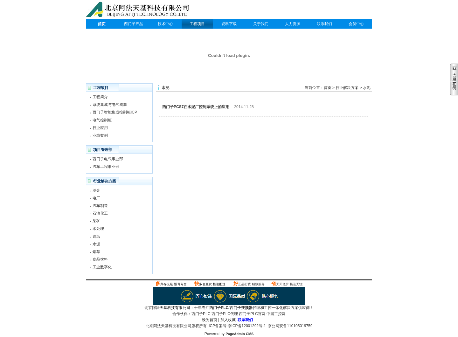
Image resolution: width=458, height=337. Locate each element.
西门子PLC (102, 24)
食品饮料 (100, 259)
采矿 (96, 221)
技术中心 (165, 24)
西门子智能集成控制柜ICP (115, 112)
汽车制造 (100, 205)
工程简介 (100, 97)
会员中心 (356, 24)
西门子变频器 (241, 308)
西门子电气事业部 (108, 159)
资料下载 (229, 24)
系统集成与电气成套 (110, 104)
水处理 (98, 228)
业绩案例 (100, 135)
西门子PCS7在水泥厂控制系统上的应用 (195, 107)
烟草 (96, 252)
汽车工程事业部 (106, 166)
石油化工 (100, 213)
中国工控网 (276, 314)
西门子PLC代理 (139, 10)
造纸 (96, 236)
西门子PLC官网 (252, 314)
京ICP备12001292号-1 (247, 326)
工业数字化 (102, 267)
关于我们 (260, 24)
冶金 (96, 190)
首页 (327, 88)
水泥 (96, 244)
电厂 (96, 198)
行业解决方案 (347, 88)
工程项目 (197, 24)
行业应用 (100, 128)
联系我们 (324, 24)
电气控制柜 (102, 120)
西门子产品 (133, 24)
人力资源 (292, 24)
